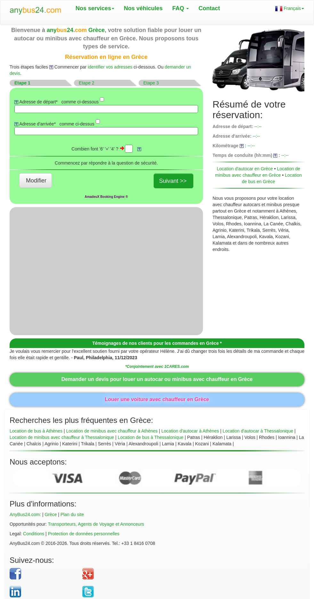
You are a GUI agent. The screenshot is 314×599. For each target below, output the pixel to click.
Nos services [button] (95, 8)
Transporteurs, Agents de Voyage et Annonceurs (96, 524)
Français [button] (289, 8)
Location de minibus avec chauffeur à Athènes (111, 430)
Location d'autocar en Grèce (245, 168)
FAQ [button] (180, 8)
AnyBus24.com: (25, 514)
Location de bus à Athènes (36, 430)
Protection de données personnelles (83, 533)
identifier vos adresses (110, 66)
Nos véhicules (143, 8)
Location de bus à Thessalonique (150, 437)
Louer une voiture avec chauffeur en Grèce (157, 399)
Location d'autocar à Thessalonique (258, 430)
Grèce (50, 514)
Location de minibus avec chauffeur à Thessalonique (62, 437)
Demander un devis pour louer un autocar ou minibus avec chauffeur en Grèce (157, 379)
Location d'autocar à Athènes (190, 430)
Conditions (33, 533)
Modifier (36, 180)
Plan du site (72, 514)
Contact (209, 8)
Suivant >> (173, 181)
